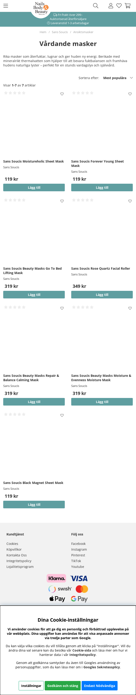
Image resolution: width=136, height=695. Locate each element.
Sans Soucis (60, 32)
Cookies (12, 543)
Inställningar (31, 686)
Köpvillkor (14, 549)
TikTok (76, 561)
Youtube (77, 566)
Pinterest (78, 555)
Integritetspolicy (18, 561)
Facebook (78, 543)
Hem (43, 32)
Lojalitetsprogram (20, 566)
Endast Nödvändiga (99, 686)
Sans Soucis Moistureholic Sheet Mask (33, 161)
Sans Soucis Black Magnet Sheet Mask (33, 482)
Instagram (79, 549)
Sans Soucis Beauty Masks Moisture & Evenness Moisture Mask (101, 377)
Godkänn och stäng (62, 686)
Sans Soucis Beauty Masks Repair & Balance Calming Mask (31, 377)
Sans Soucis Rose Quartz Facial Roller (100, 268)
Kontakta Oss (16, 555)
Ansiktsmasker (83, 32)
